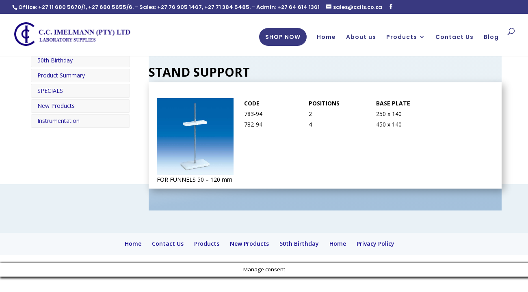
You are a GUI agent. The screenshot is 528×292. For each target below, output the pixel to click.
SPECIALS (50, 90)
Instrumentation (58, 121)
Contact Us (454, 37)
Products (401, 37)
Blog (491, 37)
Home (326, 37)
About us (361, 37)
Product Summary (61, 75)
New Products (56, 106)
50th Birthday (55, 60)
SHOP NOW (283, 37)
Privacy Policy (375, 243)
